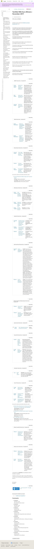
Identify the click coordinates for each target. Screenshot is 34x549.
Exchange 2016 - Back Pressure (19, 208)
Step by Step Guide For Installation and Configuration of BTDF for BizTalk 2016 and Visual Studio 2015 (21, 138)
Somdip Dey (15, 350)
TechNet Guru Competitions (20, 495)
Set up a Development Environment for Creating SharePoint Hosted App (21, 228)
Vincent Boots (15, 460)
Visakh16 (15, 339)
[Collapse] (9, 9)
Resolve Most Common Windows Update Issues (20, 460)
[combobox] (5, 11)
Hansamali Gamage (15, 105)
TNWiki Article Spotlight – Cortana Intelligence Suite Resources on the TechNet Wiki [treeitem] (6, 29)
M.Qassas (15, 231)
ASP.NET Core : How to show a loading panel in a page (20, 106)
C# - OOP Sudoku (17, 417)
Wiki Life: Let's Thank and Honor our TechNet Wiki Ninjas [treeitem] (6, 32)
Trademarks (7, 546)
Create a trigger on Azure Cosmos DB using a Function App (20, 154)
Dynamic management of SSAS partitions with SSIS (20, 250)
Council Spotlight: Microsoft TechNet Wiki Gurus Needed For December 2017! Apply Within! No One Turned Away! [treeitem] (6, 56)
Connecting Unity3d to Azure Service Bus (20, 164)
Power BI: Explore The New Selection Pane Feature (20, 281)
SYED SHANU (15, 96)
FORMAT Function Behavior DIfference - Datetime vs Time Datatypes (19, 342)
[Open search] (30, 1)
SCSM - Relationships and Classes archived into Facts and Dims (23, 328)
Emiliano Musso (15, 394)
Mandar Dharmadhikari (16, 124)
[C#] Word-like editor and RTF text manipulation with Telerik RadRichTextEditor (20, 395)
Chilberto (15, 163)
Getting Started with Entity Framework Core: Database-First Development (20, 87)
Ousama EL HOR (15, 249)
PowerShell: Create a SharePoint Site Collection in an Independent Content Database (20, 433)
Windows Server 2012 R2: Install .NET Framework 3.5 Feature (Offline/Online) (20, 453)
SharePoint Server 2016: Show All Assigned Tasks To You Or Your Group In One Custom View (21, 233)
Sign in (32, 1)
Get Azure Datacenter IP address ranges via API (21, 176)
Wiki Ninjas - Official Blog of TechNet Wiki (19, 9)
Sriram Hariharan (15, 169)
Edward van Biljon (15, 193)
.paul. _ (15, 372)
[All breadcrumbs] (13, 9)
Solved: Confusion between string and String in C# (20, 388)
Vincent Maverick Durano (15, 86)
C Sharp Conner (15, 328)
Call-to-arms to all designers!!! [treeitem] (5, 60)
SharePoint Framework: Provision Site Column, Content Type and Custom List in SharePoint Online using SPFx (21, 223)
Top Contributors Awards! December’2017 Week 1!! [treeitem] (6, 73)
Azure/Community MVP (24, 487)
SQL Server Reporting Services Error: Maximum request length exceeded (20, 314)
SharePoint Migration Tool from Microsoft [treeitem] (6, 35)
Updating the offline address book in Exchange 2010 (19, 204)
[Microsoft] (1, 1)
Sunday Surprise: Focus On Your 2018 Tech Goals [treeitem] (6, 22)
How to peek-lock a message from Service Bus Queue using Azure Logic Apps (20, 170)
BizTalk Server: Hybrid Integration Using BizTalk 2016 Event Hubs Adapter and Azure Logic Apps (21, 126)
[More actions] (32, 9)
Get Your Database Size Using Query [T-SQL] (19, 351)
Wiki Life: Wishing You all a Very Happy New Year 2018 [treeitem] (6, 24)
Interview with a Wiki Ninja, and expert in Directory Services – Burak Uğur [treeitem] (6, 69)
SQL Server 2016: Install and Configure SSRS (20, 307)
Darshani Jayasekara (15, 227)
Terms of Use (3, 546)
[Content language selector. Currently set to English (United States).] (5, 543)
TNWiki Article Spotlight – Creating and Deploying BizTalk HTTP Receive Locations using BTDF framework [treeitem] (6, 64)
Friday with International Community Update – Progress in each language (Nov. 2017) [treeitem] (6, 76)
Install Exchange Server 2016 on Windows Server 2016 (19, 194)
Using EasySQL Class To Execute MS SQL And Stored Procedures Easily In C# (21, 400)
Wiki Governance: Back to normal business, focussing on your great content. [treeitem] (6, 50)
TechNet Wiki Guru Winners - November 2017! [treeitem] (6, 18)
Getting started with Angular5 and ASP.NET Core (20, 96)
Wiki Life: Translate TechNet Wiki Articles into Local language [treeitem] (6, 38)
